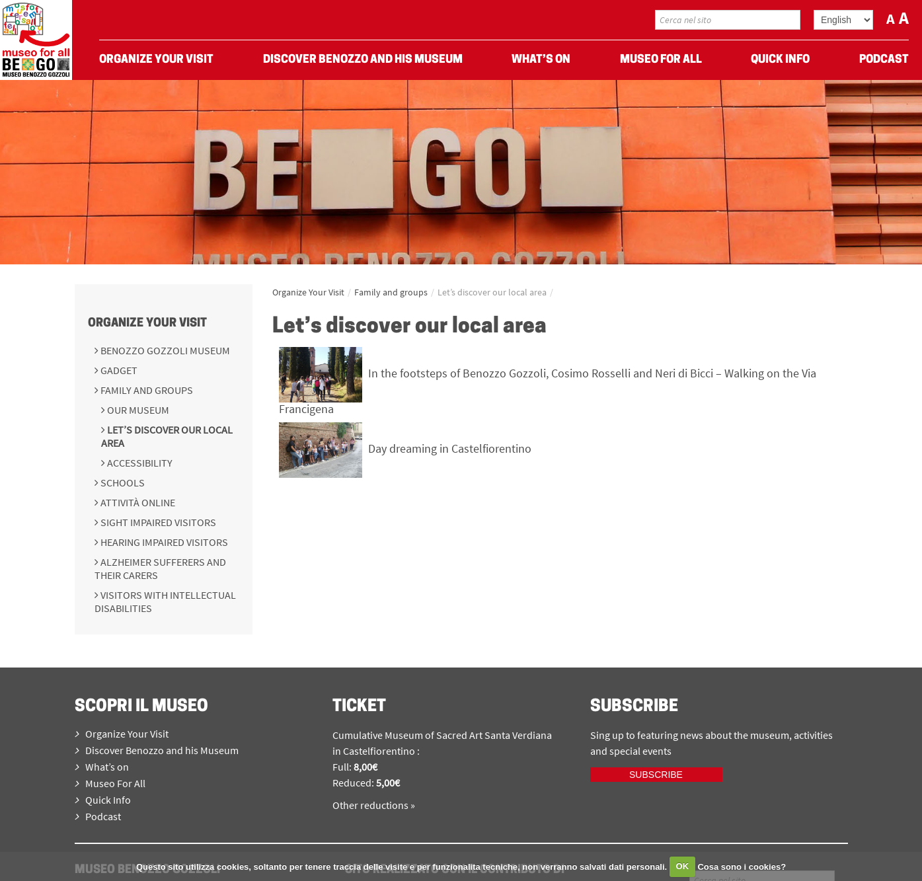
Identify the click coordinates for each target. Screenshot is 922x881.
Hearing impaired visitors (163, 542)
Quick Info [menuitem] (780, 59)
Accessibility (139, 462)
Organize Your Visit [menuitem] (156, 59)
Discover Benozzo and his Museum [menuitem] (363, 59)
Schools (121, 482)
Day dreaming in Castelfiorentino (449, 448)
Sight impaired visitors (157, 522)
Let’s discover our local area (492, 292)
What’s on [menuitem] (541, 59)
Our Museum (137, 409)
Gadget (117, 370)
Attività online (136, 502)
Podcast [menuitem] (884, 59)
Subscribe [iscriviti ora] (656, 774)
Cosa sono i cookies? (741, 866)
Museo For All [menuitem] (661, 59)
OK (682, 866)
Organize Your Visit (147, 323)
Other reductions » (373, 805)
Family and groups (145, 390)
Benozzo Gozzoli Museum (164, 350)
